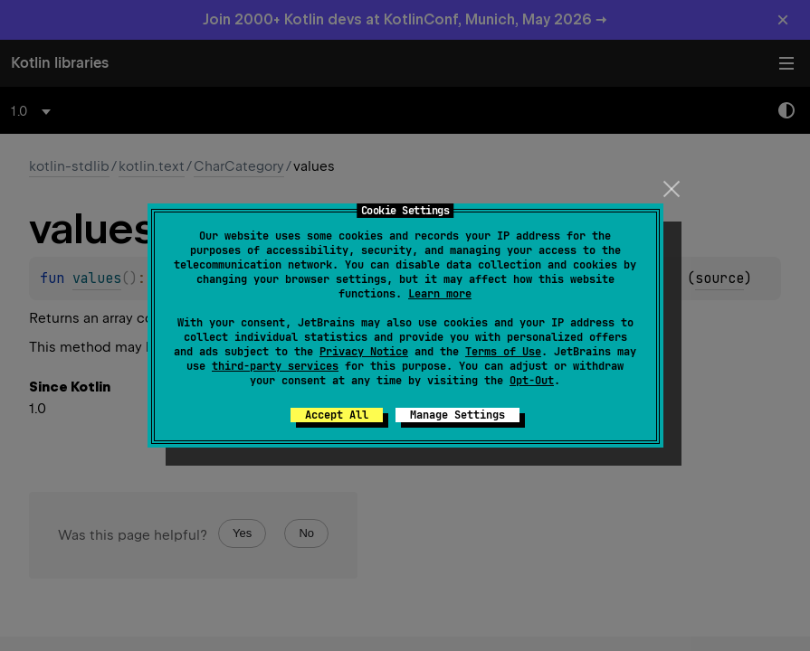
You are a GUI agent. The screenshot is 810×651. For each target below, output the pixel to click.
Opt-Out (532, 380)
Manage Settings (457, 415)
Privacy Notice (363, 351)
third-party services (275, 366)
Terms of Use (503, 351)
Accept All (336, 415)
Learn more (440, 294)
